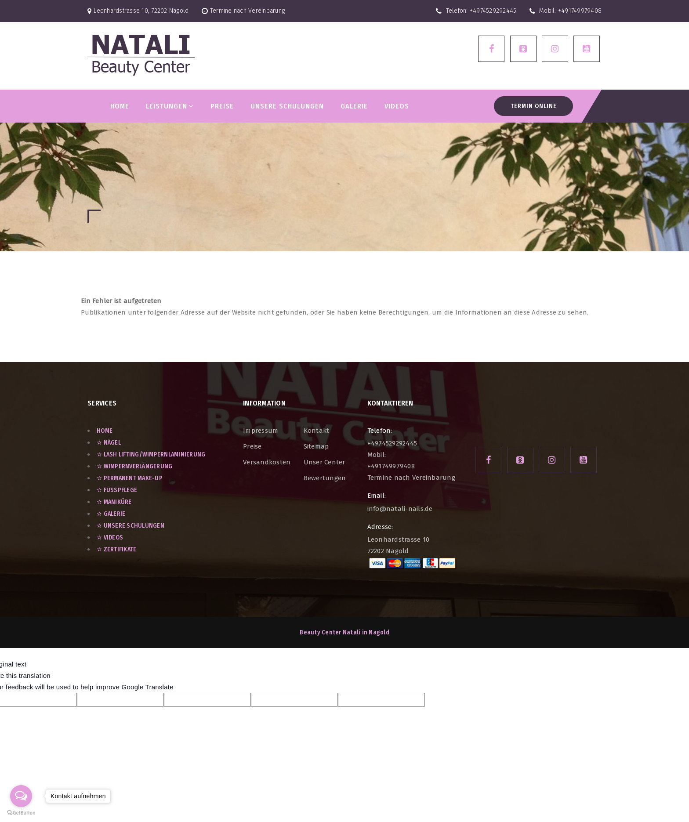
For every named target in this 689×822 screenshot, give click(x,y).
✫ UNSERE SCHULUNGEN (130, 525)
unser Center (324, 462)
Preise (252, 446)
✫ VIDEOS (110, 537)
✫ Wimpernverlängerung (134, 466)
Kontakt (317, 431)
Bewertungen (325, 478)
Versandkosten (266, 462)
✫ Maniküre (114, 502)
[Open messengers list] (21, 796)
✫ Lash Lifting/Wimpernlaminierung (151, 454)
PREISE (222, 106)
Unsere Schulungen (287, 106)
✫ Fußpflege (117, 490)
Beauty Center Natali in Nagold (344, 632)
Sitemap (316, 446)
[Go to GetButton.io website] (21, 813)
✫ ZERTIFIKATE (116, 549)
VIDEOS (396, 106)
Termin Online (534, 106)
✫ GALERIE (111, 514)
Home (119, 106)
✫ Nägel (109, 442)
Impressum (260, 431)
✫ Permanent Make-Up (130, 478)
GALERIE (354, 106)
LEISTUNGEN (169, 106)
